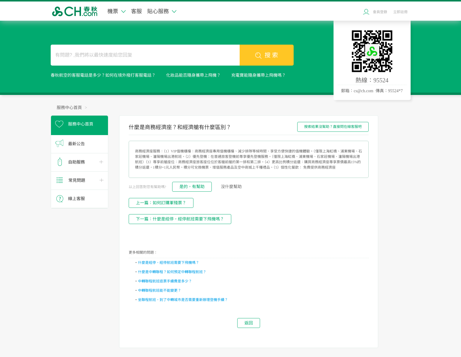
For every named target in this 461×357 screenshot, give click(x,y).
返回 (248, 322)
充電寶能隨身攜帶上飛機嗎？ (258, 75)
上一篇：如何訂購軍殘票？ (161, 203)
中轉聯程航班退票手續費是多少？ (165, 281)
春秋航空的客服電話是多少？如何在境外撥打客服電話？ (103, 75)
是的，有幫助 (192, 186)
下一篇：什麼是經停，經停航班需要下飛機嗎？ (180, 219)
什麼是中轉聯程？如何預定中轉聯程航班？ (172, 272)
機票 (116, 11)
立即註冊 (400, 12)
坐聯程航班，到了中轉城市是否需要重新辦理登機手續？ (183, 300)
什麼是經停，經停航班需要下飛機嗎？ (168, 263)
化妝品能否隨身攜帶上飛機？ (193, 75)
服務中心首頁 (69, 107)
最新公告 (76, 144)
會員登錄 (380, 12)
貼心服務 (161, 11)
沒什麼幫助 (231, 186)
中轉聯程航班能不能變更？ (159, 290)
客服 (136, 11)
